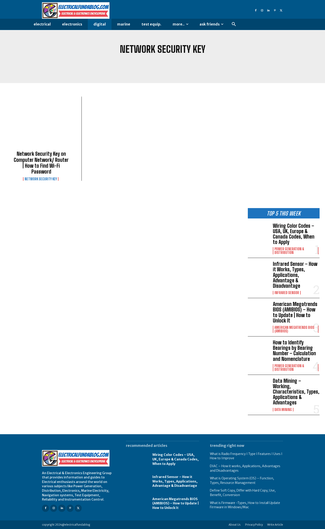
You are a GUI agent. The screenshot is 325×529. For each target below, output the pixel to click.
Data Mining (283, 409)
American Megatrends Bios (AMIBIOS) (294, 329)
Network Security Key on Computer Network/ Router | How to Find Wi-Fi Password (41, 163)
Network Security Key (41, 179)
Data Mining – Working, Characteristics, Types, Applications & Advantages (296, 392)
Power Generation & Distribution (289, 250)
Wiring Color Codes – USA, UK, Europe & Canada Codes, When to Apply (293, 234)
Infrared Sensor (286, 293)
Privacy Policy (254, 524)
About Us (235, 524)
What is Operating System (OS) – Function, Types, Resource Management (242, 480)
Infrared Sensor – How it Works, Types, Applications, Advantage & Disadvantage (295, 275)
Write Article (275, 524)
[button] (234, 24)
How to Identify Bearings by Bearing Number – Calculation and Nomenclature (294, 350)
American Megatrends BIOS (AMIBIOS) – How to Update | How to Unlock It (295, 312)
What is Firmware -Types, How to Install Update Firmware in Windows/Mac (245, 505)
